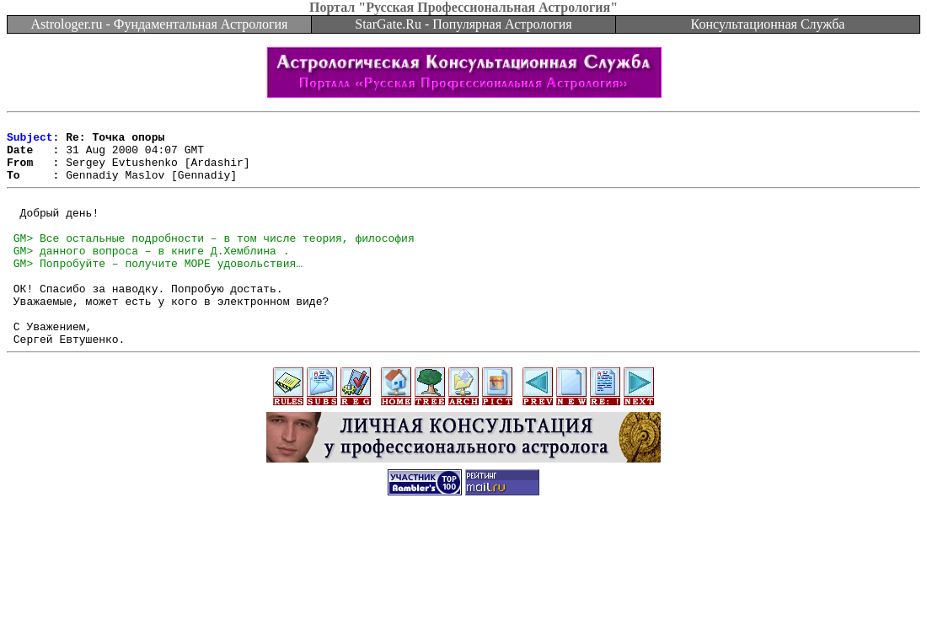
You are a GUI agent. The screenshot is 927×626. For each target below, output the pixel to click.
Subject (30, 141)
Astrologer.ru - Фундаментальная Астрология (159, 24)
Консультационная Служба (768, 24)
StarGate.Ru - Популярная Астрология (463, 24)
